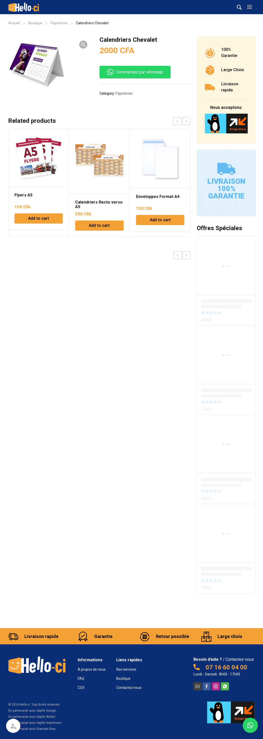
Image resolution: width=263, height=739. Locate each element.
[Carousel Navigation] (181, 121)
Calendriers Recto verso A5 (99, 204)
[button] (250, 725)
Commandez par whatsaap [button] (135, 72)
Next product (187, 255)
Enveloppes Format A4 (157, 197)
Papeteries (59, 23)
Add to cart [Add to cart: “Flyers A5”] (38, 218)
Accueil (14, 23)
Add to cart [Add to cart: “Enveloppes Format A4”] (160, 220)
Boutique (35, 23)
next (186, 121)
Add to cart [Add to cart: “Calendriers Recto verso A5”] (99, 226)
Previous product (178, 255)
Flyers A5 (23, 195)
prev (177, 121)
